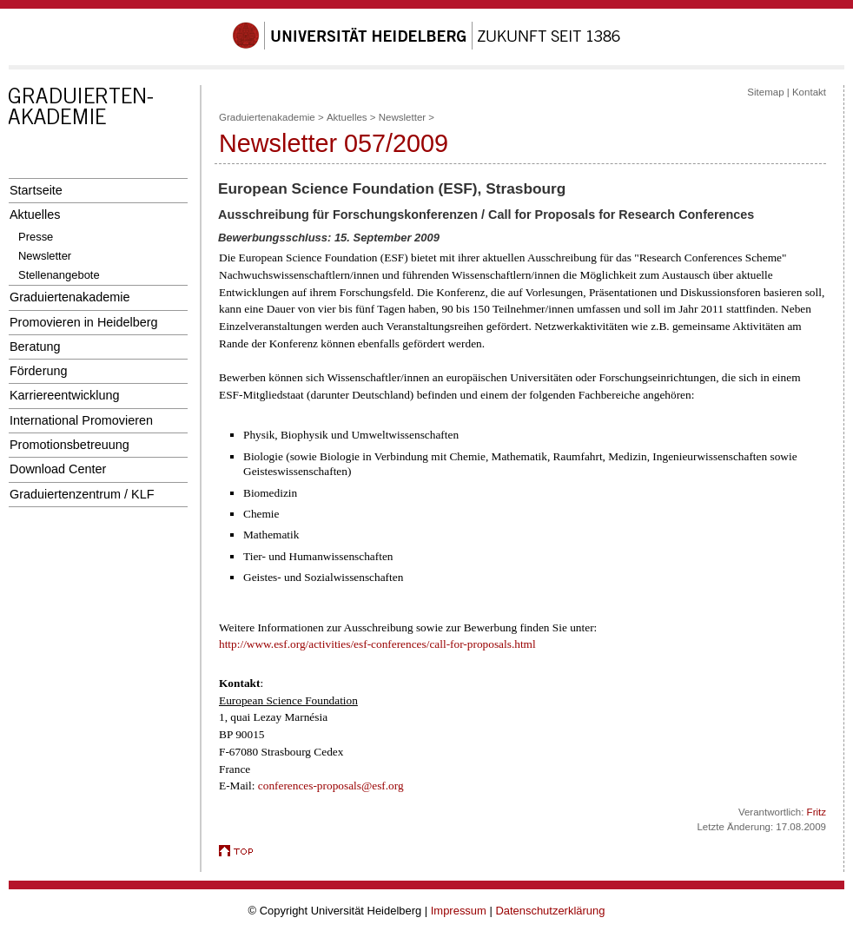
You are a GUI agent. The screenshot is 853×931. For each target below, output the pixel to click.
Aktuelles (35, 214)
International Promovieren (81, 420)
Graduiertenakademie (70, 297)
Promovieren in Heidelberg (84, 322)
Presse (35, 236)
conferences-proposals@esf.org (331, 785)
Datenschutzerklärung (550, 910)
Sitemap (765, 92)
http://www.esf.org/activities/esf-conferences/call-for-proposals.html (377, 643)
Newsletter (44, 255)
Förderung (38, 371)
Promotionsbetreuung (69, 445)
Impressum (458, 910)
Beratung (35, 346)
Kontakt (809, 92)
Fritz (816, 812)
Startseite (36, 190)
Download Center (58, 469)
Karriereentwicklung (65, 395)
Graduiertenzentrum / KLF (82, 494)
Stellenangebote (59, 274)
